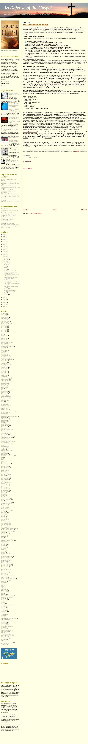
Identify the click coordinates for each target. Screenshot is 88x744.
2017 (4, 248)
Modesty (3, 518)
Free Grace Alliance (5, 429)
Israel (2, 462)
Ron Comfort (4, 582)
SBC (2, 593)
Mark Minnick (4, 508)
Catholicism (4, 351)
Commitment (4, 374)
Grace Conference (5, 440)
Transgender (4, 627)
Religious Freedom (5, 560)
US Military (4, 632)
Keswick (3, 483)
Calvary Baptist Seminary (7, 346)
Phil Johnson (4, 544)
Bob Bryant (4, 337)
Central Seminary (5, 356)
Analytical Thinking (5, 318)
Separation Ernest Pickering (7, 595)
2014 (4, 253)
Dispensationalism (5, 396)
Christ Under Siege (5, 364)
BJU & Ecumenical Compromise (8, 185)
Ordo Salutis (4, 535)
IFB (2, 457)
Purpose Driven (4, 553)
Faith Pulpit (4, 417)
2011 (4, 297)
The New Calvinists (5, 216)
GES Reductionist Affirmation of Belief (10, 193)
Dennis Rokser (4, 392)
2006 (4, 306)
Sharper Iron (4, 599)
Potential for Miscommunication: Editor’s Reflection (10, 273)
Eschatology (4, 408)
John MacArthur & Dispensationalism (10, 224)
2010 (4, 299)
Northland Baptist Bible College (8, 528)
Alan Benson (4, 314)
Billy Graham (4, 333)
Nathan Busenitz (5, 521)
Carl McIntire (4, 350)
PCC (2, 537)
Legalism (3, 492)
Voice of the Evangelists (6, 634)
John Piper (3, 475)
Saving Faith (4, 591)
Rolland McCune (5, 580)
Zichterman (3, 644)
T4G (2, 617)
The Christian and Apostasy (9, 279)
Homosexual (4, 453)
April (5, 269)
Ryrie (2, 586)
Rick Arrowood (4, 570)
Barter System (4, 325)
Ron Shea (3, 584)
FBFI (2, 422)
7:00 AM (36, 157)
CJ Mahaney (4, 371)
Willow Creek (4, 636)
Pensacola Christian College (7, 540)
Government (4, 438)
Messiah (3, 514)
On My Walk (4, 222)
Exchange (3, 415)
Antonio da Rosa (5, 321)
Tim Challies (4, 622)
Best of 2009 (4, 330)
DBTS (2, 388)
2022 (4, 239)
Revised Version (5, 566)
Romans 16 (3, 581)
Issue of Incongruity (5, 463)
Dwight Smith (4, 400)
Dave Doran (4, 384)
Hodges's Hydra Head (6, 448)
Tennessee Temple (5, 619)
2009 (4, 301)
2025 (4, 234)
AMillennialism (4, 317)
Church (3, 370)
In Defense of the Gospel (27, 7)
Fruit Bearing (4, 430)
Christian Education (5, 366)
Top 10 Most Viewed (6, 626)
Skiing (2, 602)
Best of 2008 (4, 329)
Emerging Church (5, 405)
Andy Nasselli (4, 319)
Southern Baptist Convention (7, 605)
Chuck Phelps (4, 368)
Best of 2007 (4, 327)
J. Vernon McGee (5, 466)
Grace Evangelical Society (7, 441)
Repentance (4, 561)
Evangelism (4, 413)
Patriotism (3, 536)
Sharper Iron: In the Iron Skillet (59, 14)
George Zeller (4, 434)
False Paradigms (5, 421)
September (6, 262)
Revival (3, 568)
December (6, 258)
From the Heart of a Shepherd (8, 208)
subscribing (77, 151)
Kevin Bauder (4, 485)
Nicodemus (3, 525)
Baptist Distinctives (5, 323)
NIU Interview (4, 527)
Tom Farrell (4, 623)
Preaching (3, 551)
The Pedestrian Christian (6, 218)
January (6, 296)
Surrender (3, 615)
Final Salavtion (4, 424)
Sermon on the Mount (6, 597)
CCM (2, 352)
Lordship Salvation (35, 13)
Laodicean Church (5, 490)
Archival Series (4, 322)
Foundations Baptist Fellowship (8, 214)
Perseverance (4, 541)
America (3, 315)
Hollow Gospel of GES (6, 450)
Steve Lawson (4, 610)
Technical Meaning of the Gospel (8, 618)
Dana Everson (4, 383)
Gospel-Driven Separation (7, 437)
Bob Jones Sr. (4, 341)
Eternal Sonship (4, 409)
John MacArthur (5, 474)
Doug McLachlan (5, 399)
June (5, 266)
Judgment (3, 481)
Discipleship (4, 395)
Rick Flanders (4, 572)
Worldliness (4, 639)
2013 (4, 254)
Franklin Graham (5, 425)
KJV (2, 486)
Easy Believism (4, 403)
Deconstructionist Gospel (7, 389)
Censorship (3, 354)
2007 (4, 304)
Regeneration (4, 558)
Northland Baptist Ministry (7, 529)
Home (54, 209)
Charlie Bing (4, 362)
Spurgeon (3, 607)
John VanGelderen (5, 478)
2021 (4, 241)
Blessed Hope (4, 335)
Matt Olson (3, 512)
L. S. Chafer (4, 487)
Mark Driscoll (4, 507)
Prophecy (3, 552)
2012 (4, 256)
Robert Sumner (4, 577)
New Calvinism (4, 523)
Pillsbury (3, 545)
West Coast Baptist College (7, 635)
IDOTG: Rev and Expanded (7, 455)
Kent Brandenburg (5, 482)
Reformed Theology (5, 557)
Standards (3, 609)
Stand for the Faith (5, 220)
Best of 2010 (4, 331)
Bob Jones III (4, 338)
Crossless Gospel (5, 379)
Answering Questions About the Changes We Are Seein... (10, 291)
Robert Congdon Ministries (7, 576)
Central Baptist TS (5, 355)
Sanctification (4, 590)
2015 (4, 251)
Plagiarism (3, 547)
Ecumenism (4, 404)
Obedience (3, 532)
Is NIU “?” (13, 107)
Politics (3, 548)
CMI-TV (3, 211)
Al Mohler (3, 313)
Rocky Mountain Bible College (8, 578)
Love (2, 500)
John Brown (4, 473)
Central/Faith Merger (6, 358)
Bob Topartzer (4, 343)
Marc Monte (4, 504)
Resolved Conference (6, 564)
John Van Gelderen (5, 477)
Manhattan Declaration (6, 503)
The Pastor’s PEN (7, 288)
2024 (4, 236)
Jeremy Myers (4, 469)
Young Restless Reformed (7, 642)
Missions (3, 516)
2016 (4, 249)
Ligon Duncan (4, 496)
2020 (4, 243)
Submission (4, 614)
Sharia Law (3, 598)
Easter (2, 401)
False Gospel (4, 420)
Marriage (3, 511)
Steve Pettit (3, 611)
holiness (3, 449)
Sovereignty (4, 606)
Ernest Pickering (5, 407)
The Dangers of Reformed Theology (9, 210)
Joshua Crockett (5, 479)
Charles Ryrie (4, 360)
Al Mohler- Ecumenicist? (7, 189)
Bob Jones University (6, 342)
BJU (2, 334)
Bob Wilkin (4, 345)
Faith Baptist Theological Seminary (9, 416)
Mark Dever (4, 506)
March (5, 292)
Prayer (2, 549)
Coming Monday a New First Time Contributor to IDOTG (11, 278)
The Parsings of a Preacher (7, 219)
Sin (2, 601)
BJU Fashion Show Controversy (8, 182)
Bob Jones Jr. (4, 339)
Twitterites (3, 628)
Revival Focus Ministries (7, 212)
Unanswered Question (6, 630)
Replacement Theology (6, 562)
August (6, 264)
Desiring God (4, 393)
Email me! (3, 86)
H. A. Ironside (4, 442)
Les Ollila (3, 494)
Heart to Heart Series (6, 444)
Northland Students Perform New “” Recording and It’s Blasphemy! (13, 139)
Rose (2, 585)
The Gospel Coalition (6, 621)
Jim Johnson (4, 470)
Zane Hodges (4, 643)
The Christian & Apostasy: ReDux (11, 270)
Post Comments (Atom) (36, 213)
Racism (3, 555)
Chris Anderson (4, 363)
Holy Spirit (3, 452)
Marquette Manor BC (6, 510)
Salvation (3, 588)
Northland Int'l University (7, 531)
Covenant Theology (5, 378)
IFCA (2, 458)
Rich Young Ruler (5, 569)
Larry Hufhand (4, 491)
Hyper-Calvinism (5, 454)
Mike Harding (4, 515)
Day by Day (4, 387)
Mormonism (4, 519)
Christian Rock (4, 367)
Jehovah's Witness (5, 467)
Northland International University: (14, 120)
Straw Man (3, 613)
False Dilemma (4, 418)
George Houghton (5, 433)
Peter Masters (4, 543)
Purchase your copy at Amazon (9, 50)
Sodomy (3, 603)
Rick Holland (4, 573)
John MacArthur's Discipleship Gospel (10, 195)
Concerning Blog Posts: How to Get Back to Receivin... (11, 275)
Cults (2, 382)
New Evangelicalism (6, 524)
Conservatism (4, 375)
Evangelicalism (4, 412)
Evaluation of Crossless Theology (9, 411)
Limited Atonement (5, 498)
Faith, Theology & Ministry (7, 223)
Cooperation (4, 376)
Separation (3, 594)
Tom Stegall (4, 625)
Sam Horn (3, 589)
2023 (4, 237)
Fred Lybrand (4, 426)
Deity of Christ (4, 391)
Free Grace (3, 428)
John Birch (3, 471)
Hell (2, 445)
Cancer (2, 349)
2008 (4, 302)
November (6, 259)
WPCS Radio (4, 640)
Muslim (3, 520)
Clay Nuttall (4, 372)
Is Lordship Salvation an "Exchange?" (10, 201)
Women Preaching (5, 638)
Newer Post (25, 209)
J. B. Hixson (4, 465)
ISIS (2, 459)
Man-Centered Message (6, 502)
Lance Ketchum (4, 488)
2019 (4, 244)
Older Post (84, 209)
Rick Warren (4, 574)
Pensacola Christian (5, 539)
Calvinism (3, 347)
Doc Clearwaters (5, 397)
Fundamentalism (5, 432)
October (6, 261)
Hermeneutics (4, 446)
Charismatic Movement (6, 359)
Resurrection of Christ (6, 565)
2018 (4, 246)
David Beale (4, 385)
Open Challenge (5, 533)
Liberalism (3, 495)
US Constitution (5, 631)
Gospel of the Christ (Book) (7, 436)
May (5, 267)
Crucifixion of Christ (6, 380)
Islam (2, 461)
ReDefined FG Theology (6, 556)
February (6, 294)
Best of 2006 (4, 326)
